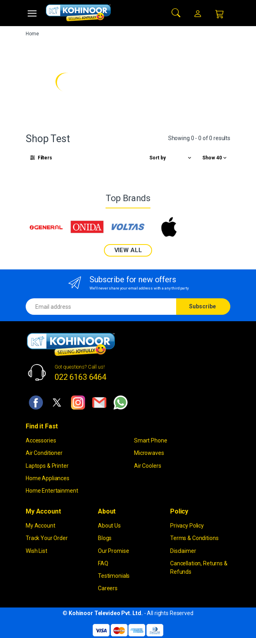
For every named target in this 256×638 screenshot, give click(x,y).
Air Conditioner (44, 453)
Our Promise (113, 551)
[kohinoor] (78, 13)
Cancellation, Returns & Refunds (199, 567)
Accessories (41, 440)
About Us (109, 525)
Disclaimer (183, 551)
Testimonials (114, 576)
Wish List (36, 551)
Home (32, 34)
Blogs (105, 538)
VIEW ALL (128, 250)
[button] (176, 12)
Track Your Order (47, 538)
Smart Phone (150, 440)
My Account (40, 525)
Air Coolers (147, 466)
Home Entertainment (52, 490)
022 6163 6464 (80, 377)
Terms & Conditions (194, 538)
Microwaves (149, 453)
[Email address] (101, 306)
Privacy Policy (187, 525)
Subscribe (202, 306)
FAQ (103, 563)
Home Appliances (47, 478)
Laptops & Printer (47, 466)
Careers (108, 588)
